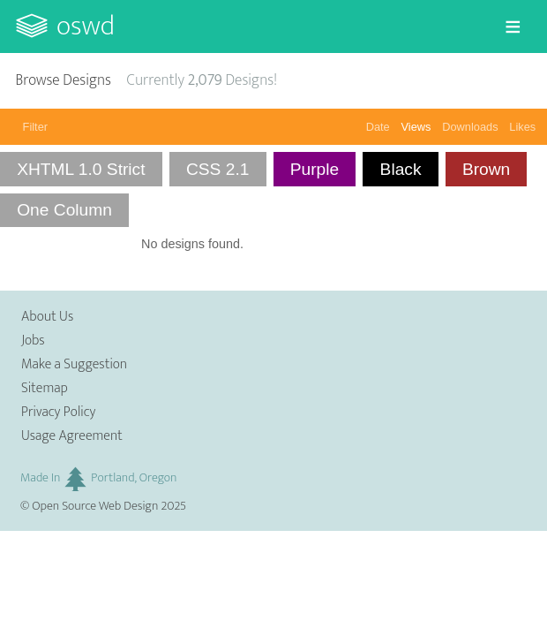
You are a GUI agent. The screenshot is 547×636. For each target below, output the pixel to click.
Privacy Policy (58, 412)
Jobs (33, 340)
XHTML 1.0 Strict (81, 169)
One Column (64, 210)
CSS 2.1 (217, 169)
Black (401, 169)
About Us (47, 317)
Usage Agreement (72, 436)
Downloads (470, 126)
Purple (314, 169)
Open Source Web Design (95, 506)
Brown (486, 169)
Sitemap (44, 388)
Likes (522, 126)
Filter (35, 126)
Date (378, 126)
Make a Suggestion (74, 364)
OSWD (85, 26)
